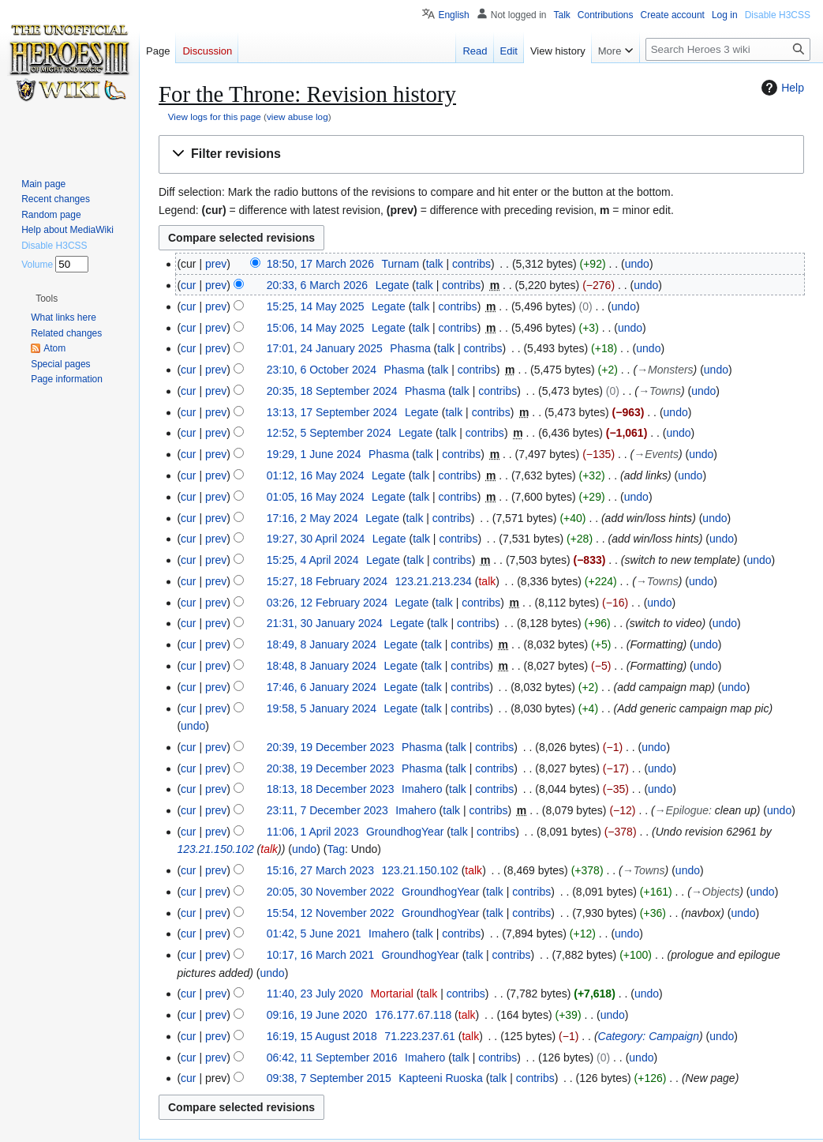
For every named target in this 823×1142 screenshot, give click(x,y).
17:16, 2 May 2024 (312, 518)
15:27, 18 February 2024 (327, 581)
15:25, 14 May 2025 (316, 306)
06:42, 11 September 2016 (332, 1057)
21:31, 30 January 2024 (325, 623)
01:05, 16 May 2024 (316, 496)
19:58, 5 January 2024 (321, 708)
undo (637, 263)
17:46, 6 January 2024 (321, 687)
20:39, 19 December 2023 (331, 747)
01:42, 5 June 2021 (314, 933)
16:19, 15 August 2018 (322, 1036)
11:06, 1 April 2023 (313, 831)
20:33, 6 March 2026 (317, 285)
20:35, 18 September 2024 (332, 391)
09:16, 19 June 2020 (317, 1015)
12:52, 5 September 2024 (329, 432)
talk (434, 263)
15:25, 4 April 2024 (313, 560)
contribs (471, 263)
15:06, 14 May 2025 (316, 327)
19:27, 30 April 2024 (316, 538)
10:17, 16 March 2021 (320, 955)
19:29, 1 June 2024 (314, 454)
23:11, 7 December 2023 (327, 810)
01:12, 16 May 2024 (316, 475)
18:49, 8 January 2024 (321, 644)
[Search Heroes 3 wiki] (727, 49)
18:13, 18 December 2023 (331, 789)
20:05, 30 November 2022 (331, 891)
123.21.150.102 (215, 849)
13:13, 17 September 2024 (332, 412)
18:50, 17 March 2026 (320, 263)
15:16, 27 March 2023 (320, 870)
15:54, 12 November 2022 (331, 913)
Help (781, 88)
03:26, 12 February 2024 (327, 602)
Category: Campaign (648, 1036)
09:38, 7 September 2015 (329, 1078)
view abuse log (297, 116)
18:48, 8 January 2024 (321, 665)
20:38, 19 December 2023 (331, 768)
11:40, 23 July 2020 (315, 993)
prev (215, 263)
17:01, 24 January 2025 (325, 348)
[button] (481, 154)
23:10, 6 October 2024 (321, 369)
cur (188, 285)
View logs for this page (214, 116)
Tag (336, 849)
